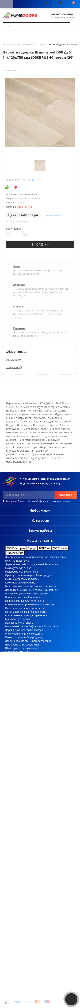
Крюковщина (35, 633)
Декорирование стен (17, 641)
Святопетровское (41, 641)
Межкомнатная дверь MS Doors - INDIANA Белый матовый (39, 819)
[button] (33, 4)
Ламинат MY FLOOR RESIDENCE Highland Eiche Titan (35, 805)
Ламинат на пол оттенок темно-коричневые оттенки (36, 713)
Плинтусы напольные (18, 608)
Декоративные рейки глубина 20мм (26, 706)
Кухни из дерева (15, 579)
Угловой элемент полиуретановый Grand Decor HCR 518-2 (39, 925)
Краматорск (42, 615)
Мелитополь (25, 622)
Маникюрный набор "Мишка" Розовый (28, 848)
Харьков (43, 593)
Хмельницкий (51, 655)
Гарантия (19, 328)
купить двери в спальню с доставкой (36, 958)
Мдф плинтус (13, 619)
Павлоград (36, 630)
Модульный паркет (16, 626)
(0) (33, 180)
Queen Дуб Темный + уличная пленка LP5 (29, 907)
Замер (17, 266)
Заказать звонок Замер (63, 17)
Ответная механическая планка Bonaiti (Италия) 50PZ (37, 929)
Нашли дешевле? (53, 215)
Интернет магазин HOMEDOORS (19, 44)
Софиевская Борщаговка (43, 626)
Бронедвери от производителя (23, 604)
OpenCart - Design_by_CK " (45, 991)
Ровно (40, 600)
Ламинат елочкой (15, 666)
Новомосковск (57, 557)
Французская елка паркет (20, 575)
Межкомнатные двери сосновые (24, 586)
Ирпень (31, 666)
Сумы (40, 662)
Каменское (38, 608)
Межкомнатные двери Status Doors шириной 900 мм (36, 673)
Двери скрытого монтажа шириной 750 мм (30, 681)
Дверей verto (13, 670)
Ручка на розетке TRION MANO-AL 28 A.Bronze (32, 834)
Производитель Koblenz (19, 838)
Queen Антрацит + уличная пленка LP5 (28, 801)
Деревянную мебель (17, 630)
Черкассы (50, 586)
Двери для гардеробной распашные (26, 557)
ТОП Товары (60, 548)
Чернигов (32, 571)
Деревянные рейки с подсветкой (24, 564)
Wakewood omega (15, 633)
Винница (26, 670)
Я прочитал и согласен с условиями (38, 501)
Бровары (32, 659)
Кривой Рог (51, 589)
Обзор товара (16, 351)
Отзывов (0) (14, 359)
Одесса (25, 619)
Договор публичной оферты (32, 501)
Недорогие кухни (15, 571)
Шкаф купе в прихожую (19, 644)
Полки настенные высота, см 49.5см (26, 688)
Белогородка (43, 575)
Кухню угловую (14, 568)
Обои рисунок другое (18, 765)
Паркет (42, 44)
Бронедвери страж (16, 597)
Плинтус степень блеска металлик (25, 746)
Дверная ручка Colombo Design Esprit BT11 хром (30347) (38, 863)
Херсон (37, 648)
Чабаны (31, 582)
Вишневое (34, 597)
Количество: (13, 228)
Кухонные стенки (15, 582)
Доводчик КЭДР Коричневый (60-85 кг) (28, 816)
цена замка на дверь (31, 936)
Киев (37, 644)
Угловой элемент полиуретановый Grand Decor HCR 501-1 (39, 896)
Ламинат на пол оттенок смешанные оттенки (32, 768)
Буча (26, 560)
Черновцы (25, 651)
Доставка (19, 284)
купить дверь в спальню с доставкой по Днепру (41, 947)
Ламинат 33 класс (15, 659)
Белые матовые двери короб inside (26, 695)
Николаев (48, 604)
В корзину (40, 244)
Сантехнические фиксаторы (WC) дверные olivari (34, 750)
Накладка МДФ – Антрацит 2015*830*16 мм (31, 830)
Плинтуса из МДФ (15, 692)
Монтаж (18, 306)
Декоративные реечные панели (24, 589)
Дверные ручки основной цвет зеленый (29, 761)
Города (32, 548)
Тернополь (51, 564)
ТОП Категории (16, 548)
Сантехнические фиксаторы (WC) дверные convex (34, 703)
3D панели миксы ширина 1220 (24, 699)
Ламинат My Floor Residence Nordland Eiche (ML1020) (36, 823)
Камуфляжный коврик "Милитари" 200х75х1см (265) (36, 827)
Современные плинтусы (19, 615)
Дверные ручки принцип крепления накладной (33, 684)
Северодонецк (35, 637)
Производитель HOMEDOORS (22, 892)
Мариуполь (32, 579)
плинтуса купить (37, 965)
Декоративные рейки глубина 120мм (27, 732)
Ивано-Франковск (34, 611)
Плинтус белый (14, 560)
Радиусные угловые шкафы (21, 593)
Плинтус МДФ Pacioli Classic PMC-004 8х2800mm (33, 859)
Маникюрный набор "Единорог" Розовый (30, 867)
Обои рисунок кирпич (18, 710)
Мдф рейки (11, 651)
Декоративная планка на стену (23, 655)
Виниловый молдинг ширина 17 (24, 677)
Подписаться (66, 494)
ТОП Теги (44, 548)
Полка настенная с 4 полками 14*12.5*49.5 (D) (32, 889)
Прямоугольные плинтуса (20, 600)
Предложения (15, 552)
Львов (27, 568)
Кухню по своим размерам (21, 662)
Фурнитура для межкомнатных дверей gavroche (33, 735)
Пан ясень (11, 622)
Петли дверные (14, 611)
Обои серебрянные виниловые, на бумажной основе (36, 870)
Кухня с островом (15, 637)
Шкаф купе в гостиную (18, 648)
